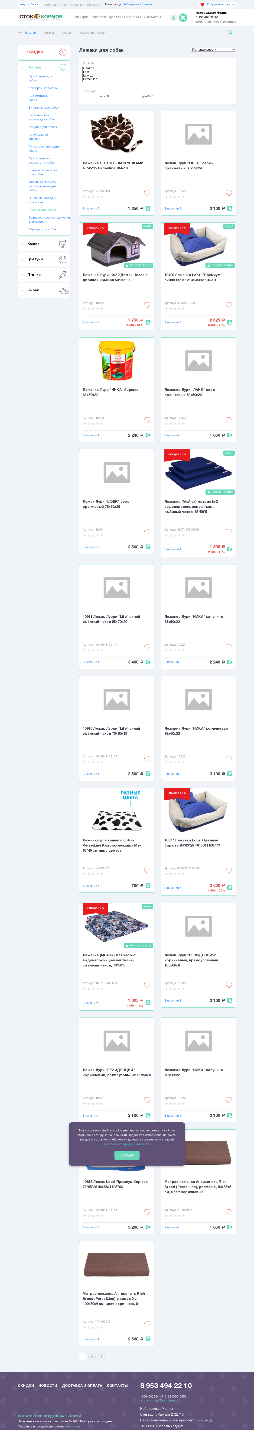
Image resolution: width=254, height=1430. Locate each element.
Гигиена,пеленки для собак (44, 148)
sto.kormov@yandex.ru (158, 1400)
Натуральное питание (38, 137)
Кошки (47, 244)
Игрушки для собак (43, 127)
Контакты (152, 17)
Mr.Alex (91, 76)
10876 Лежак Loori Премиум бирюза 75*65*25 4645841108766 (115, 1184)
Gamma (91, 69)
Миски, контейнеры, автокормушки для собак (43, 186)
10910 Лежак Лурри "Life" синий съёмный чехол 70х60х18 (111, 731)
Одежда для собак (43, 229)
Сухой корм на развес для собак (42, 160)
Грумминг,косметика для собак (43, 172)
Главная (27, 33)
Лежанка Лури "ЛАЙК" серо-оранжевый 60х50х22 (190, 392)
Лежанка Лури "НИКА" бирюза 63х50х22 (110, 392)
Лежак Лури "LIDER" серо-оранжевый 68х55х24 (188, 166)
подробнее (29, 4)
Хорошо (127, 1155)
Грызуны (47, 259)
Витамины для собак (44, 107)
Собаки (67, 33)
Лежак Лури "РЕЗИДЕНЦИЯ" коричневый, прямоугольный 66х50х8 (117, 1073)
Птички (47, 275)
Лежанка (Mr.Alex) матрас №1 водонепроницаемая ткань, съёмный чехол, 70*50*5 (109, 960)
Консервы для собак (44, 88)
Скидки (81, 17)
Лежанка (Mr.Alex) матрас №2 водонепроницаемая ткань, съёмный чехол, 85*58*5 (191, 507)
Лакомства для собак (40, 98)
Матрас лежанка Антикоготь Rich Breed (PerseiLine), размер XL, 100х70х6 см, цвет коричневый (114, 1299)
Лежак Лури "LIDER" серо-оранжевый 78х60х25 (107, 504)
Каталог (48, 33)
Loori (91, 72)
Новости (98, 17)
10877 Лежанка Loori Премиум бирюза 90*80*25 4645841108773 (192, 843)
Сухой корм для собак (40, 78)
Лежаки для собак (92, 33)
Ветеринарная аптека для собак (42, 117)
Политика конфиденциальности (49, 1416)
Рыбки (47, 290)
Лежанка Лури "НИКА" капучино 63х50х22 (193, 619)
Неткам (74, 1426)
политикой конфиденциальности (127, 1144)
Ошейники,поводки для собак (42, 200)
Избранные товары (217, 4)
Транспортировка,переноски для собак (44, 219)
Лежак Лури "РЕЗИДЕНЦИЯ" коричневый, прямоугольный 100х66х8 (191, 960)
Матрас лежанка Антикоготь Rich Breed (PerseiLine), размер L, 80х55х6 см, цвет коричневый (197, 1187)
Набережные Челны (137, 4)
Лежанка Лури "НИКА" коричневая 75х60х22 (196, 731)
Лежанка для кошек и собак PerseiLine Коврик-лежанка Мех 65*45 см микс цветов (112, 845)
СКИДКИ (47, 52)
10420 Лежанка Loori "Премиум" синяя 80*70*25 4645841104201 (193, 278)
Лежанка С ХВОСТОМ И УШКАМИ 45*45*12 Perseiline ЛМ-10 (113, 166)
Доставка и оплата (124, 17)
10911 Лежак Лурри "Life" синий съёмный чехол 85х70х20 (111, 619)
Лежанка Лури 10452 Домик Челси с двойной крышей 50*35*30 (115, 278)
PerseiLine (91, 80)
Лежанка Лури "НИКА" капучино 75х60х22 (193, 1073)
